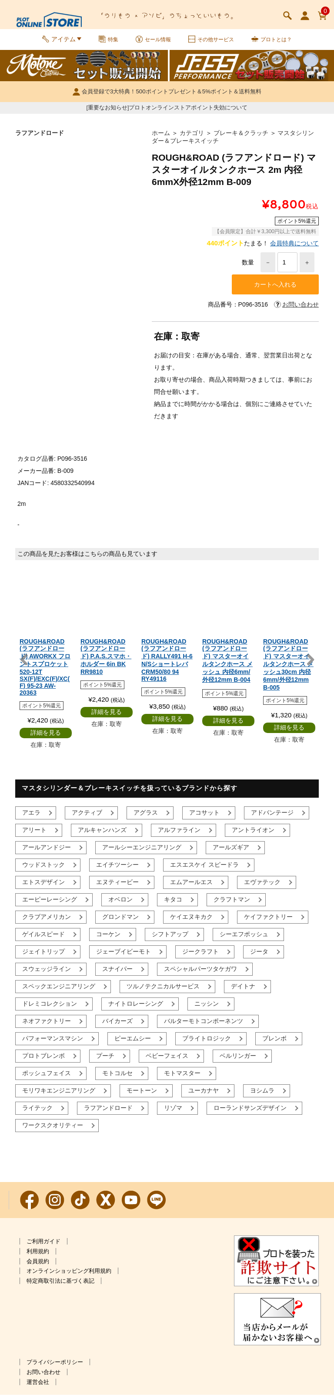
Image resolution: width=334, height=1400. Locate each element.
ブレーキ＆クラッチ (241, 138)
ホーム (161, 138)
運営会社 (38, 1387)
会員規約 (38, 1266)
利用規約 (38, 1256)
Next (310, 665)
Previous (23, 665)
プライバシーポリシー (55, 1367)
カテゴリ (192, 138)
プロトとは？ (281, 42)
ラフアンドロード (39, 138)
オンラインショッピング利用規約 (69, 1276)
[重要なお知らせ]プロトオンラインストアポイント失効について (167, 113)
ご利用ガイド (43, 1246)
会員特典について (294, 248)
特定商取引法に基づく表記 (60, 1286)
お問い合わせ (43, 1377)
